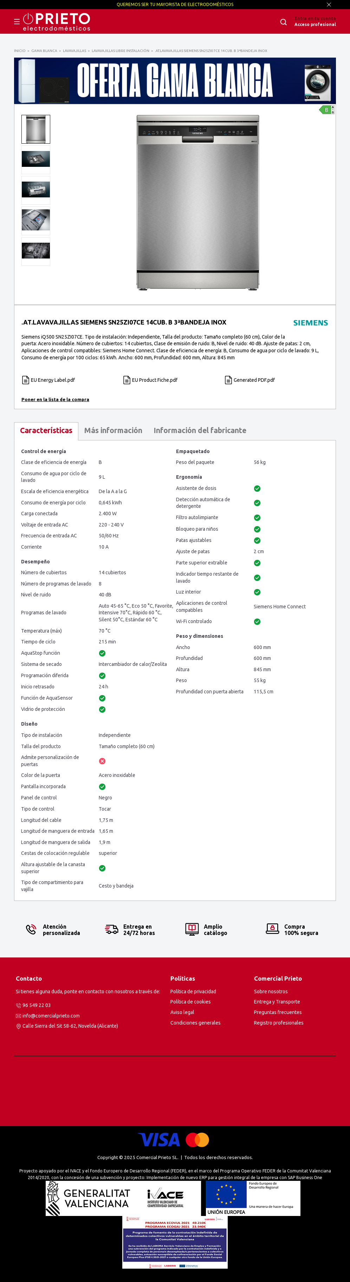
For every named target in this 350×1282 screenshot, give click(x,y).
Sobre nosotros (271, 991)
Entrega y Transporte (277, 1002)
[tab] (46, 431)
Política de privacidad (193, 991)
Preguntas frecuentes (278, 1012)
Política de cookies (190, 1002)
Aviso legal (182, 1012)
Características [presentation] (46, 430)
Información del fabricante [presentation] (200, 430)
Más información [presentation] (113, 430)
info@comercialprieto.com (51, 1016)
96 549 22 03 (36, 1005)
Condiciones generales (195, 1023)
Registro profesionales (279, 1023)
